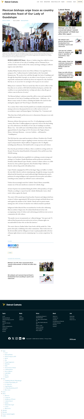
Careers (55, 327)
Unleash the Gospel (9, 406)
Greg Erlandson (8, 388)
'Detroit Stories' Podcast (10, 370)
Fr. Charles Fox (8, 386)
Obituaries (5, 330)
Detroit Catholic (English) (8, 415)
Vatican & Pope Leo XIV (55, 1)
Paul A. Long (39, 326)
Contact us (55, 318)
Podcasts (21, 318)
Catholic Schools (6, 325)
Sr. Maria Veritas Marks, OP (42, 320)
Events (41, 1)
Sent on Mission (8, 373)
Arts (3, 326)
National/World (47, 1)
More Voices (39, 331)
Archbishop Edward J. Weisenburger (41, 317)
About (4, 395)
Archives (55, 320)
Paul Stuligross (40, 329)
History (6, 377)
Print (10, 252)
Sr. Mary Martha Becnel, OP (40, 323)
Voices (3, 380)
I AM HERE (8, 375)
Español (62, 1)
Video (20, 316)
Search (74, 1)
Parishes (55, 325)
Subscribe (80, 1)
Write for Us (73, 320)
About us (55, 316)
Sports (4, 323)
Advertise (72, 318)
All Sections (69, 1)
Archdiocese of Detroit (58, 321)
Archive (4, 417)
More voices (7, 391)
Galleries (21, 320)
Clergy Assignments (7, 328)
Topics (4, 353)
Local (38, 1)
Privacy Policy (48, 341)
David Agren (6, 20)
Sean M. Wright (40, 328)
